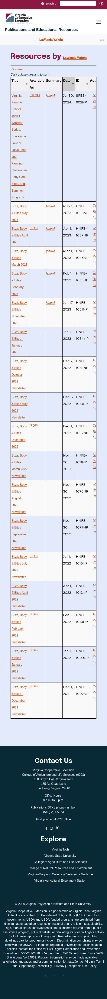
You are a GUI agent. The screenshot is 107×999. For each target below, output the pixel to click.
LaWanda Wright (51, 39)
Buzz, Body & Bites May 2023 (19, 213)
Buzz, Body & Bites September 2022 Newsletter (19, 534)
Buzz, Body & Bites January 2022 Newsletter (19, 664)
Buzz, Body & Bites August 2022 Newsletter (19, 498)
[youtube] (64, 976)
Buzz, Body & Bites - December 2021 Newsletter (19, 700)
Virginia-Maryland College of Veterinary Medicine (60, 874)
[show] (50, 95)
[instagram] (55, 976)
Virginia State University (60, 855)
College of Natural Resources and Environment (60, 868)
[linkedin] (60, 976)
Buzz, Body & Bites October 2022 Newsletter (19, 375)
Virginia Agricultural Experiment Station (60, 880)
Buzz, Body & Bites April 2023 (19, 235)
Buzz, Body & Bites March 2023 (19, 257)
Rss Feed (17, 69)
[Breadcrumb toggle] (101, 39)
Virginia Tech (60, 849)
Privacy (59, 966)
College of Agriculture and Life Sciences (60, 862)
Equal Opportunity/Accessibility (31, 966)
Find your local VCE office (53, 819)
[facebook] (46, 976)
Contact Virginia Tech (88, 961)
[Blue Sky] (42, 976)
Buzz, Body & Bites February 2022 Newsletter (19, 628)
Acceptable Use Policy (81, 966)
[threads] (51, 976)
